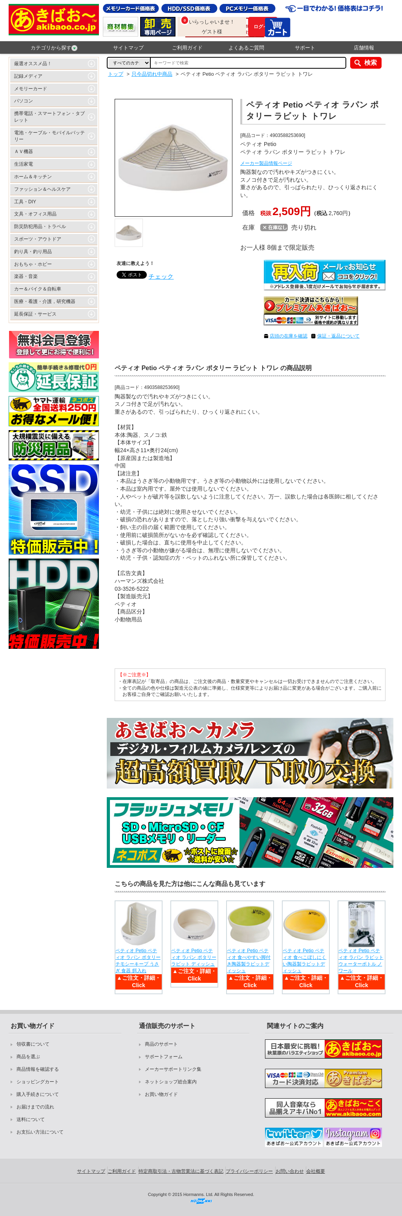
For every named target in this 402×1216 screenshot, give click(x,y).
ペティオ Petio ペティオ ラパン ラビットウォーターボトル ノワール (361, 960)
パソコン (23, 101)
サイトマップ (128, 48)
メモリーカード (30, 88)
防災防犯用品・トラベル (40, 226)
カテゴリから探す (54, 48)
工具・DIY (25, 201)
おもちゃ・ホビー (33, 264)
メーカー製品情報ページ (266, 163)
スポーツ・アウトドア (37, 239)
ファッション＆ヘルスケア (42, 189)
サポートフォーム (164, 1056)
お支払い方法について (40, 1132)
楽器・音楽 (26, 276)
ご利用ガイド (187, 48)
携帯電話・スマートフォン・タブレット (49, 117)
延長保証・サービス (35, 314)
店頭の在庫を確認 (288, 336)
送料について (30, 1119)
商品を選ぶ (28, 1056)
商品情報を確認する (37, 1069)
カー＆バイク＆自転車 (37, 289)
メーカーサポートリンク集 (173, 1069)
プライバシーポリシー (249, 1171)
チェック (161, 276)
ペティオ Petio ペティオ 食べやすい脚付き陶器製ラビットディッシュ (248, 960)
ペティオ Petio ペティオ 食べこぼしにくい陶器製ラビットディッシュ (304, 960)
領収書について (32, 1044)
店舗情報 (364, 48)
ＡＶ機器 (23, 151)
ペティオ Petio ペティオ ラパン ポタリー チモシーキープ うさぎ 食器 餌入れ (138, 960)
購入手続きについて (37, 1094)
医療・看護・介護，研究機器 (44, 301)
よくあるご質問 (246, 48)
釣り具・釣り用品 (33, 251)
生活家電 (23, 164)
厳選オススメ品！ (33, 63)
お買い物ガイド (161, 1094)
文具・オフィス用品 (35, 214)
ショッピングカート (37, 1082)
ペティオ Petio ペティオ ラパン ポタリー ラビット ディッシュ (193, 957)
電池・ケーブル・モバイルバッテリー (49, 136)
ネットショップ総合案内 (171, 1082)
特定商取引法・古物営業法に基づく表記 (181, 1171)
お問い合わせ (290, 1171)
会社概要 (315, 1171)
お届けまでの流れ (35, 1107)
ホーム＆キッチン (33, 176)
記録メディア (28, 76)
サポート (305, 48)
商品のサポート (161, 1044)
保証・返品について (338, 336)
